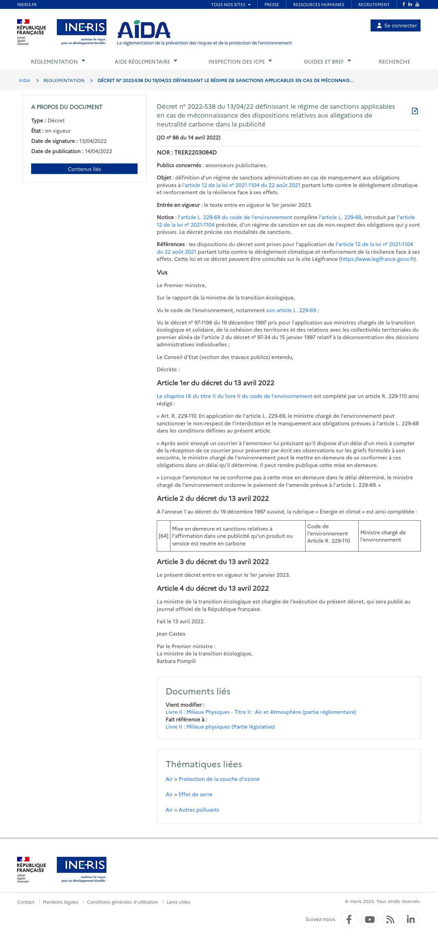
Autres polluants (199, 809)
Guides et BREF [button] (324, 61)
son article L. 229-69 (291, 310)
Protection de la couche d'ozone (219, 778)
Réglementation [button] (54, 61)
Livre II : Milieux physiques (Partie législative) (220, 726)
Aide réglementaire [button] (142, 61)
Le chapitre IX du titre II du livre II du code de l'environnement (234, 395)
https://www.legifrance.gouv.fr (377, 258)
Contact (25, 902)
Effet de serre (195, 794)
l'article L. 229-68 (340, 217)
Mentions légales (60, 902)
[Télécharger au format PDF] (415, 111)
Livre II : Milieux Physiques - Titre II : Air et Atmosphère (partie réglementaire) (261, 711)
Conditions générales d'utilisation (122, 902)
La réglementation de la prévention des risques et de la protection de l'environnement (204, 42)
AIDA (24, 80)
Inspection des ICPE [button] (236, 61)
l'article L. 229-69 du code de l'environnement (235, 217)
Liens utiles (178, 902)
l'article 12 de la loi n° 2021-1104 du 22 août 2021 (241, 184)
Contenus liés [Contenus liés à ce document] (84, 168)
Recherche (394, 61)
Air (169, 778)
